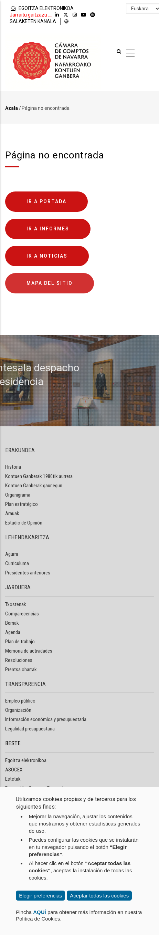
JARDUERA (18, 587)
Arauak (12, 513)
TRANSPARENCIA (25, 684)
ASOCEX (13, 770)
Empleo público (20, 701)
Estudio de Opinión (23, 523)
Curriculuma (17, 563)
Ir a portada (46, 201)
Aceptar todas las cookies (99, 895)
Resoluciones (18, 660)
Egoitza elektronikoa (25, 760)
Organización (18, 710)
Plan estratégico (21, 504)
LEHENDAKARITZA (27, 537)
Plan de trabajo (20, 641)
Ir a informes (47, 228)
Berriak (12, 623)
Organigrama (17, 495)
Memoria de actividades (28, 651)
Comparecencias (22, 614)
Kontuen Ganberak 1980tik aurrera (39, 476)
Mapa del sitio (49, 283)
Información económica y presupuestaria (45, 719)
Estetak (13, 779)
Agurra (11, 554)
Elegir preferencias (40, 895)
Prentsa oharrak (21, 669)
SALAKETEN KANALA (33, 21)
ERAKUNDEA (20, 450)
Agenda (12, 632)
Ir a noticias (46, 256)
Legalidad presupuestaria (30, 729)
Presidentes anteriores (27, 573)
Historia (13, 467)
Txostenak (15, 604)
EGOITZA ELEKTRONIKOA (42, 8)
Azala (11, 108)
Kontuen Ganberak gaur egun (33, 485)
